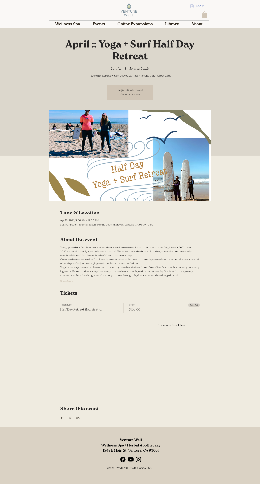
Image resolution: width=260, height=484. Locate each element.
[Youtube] (130, 459)
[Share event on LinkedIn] (78, 418)
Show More (66, 281)
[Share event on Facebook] (61, 418)
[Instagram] (138, 459)
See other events (130, 94)
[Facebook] (122, 459)
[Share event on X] (69, 418)
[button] (204, 14)
